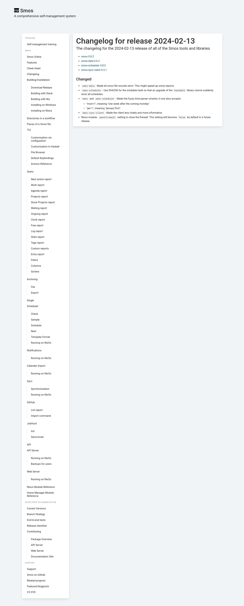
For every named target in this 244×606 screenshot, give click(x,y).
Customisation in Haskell (45, 146)
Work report (37, 185)
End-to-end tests (36, 520)
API (29, 444)
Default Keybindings (42, 158)
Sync (29, 381)
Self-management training (42, 44)
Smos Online (34, 56)
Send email (37, 437)
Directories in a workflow (41, 118)
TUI (29, 129)
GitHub (31, 402)
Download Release (41, 87)
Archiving (32, 279)
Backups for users (41, 463)
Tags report (37, 242)
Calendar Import (36, 365)
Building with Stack (42, 93)
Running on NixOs (41, 342)
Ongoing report (39, 213)
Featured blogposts (38, 586)
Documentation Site (42, 556)
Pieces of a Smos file (39, 124)
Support (31, 569)
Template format (40, 337)
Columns (36, 265)
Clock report (38, 219)
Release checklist (37, 525)
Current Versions (36, 508)
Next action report (41, 179)
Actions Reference (41, 163)
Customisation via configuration (41, 139)
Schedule (36, 325)
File (33, 286)
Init (33, 431)
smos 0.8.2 (87, 56)
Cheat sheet (34, 68)
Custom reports (40, 248)
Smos (23, 11)
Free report (37, 225)
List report (37, 410)
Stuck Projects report (43, 202)
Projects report (39, 196)
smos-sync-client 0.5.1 (94, 69)
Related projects (36, 580)
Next (33, 331)
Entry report (37, 254)
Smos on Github (36, 574)
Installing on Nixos (41, 110)
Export (34, 292)
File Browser (38, 152)
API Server (33, 450)
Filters (34, 260)
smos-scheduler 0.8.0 (93, 65)
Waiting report (39, 208)
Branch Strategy (36, 514)
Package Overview (41, 539)
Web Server (33, 471)
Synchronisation (40, 388)
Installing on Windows (43, 104)
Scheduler (32, 306)
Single (30, 300)
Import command (41, 415)
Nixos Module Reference (41, 487)
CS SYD (31, 592)
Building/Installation (38, 79)
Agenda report (39, 190)
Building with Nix (40, 99)
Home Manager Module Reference (40, 494)
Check (34, 313)
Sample (35, 319)
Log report (37, 231)
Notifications (34, 350)
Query (30, 171)
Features (32, 62)
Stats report (37, 236)
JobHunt (32, 423)
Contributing (34, 531)
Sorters (35, 271)
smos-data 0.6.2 (90, 61)
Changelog (33, 74)
